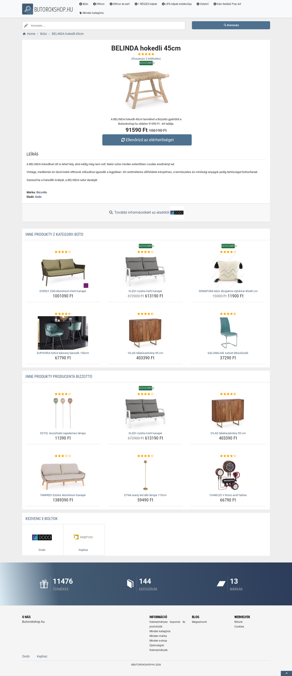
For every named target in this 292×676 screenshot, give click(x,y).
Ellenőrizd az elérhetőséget (147, 140)
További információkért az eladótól (145, 212)
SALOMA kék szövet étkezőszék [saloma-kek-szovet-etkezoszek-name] (228, 353)
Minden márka (158, 636)
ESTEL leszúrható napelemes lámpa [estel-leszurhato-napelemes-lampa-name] (63, 433)
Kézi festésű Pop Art (228, 4)
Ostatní (203, 4)
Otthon (99, 4)
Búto (84, 4)
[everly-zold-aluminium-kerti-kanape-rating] (63, 252)
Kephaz (42, 656)
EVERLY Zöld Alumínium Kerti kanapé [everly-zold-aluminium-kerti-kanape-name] (63, 291)
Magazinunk (199, 621)
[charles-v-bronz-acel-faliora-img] (228, 475)
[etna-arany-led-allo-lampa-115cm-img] (145, 475)
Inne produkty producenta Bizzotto (58, 376)
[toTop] (286, 673)
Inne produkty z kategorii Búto (54, 234)
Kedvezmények (158, 650)
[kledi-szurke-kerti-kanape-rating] (145, 252)
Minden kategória (92, 13)
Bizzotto (41, 192)
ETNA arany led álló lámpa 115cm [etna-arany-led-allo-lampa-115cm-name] (145, 495)
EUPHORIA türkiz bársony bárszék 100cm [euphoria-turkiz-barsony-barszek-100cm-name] (63, 353)
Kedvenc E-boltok (41, 518)
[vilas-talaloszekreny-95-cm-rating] (145, 314)
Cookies (239, 626)
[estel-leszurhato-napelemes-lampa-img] (63, 413)
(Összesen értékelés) (146, 58)
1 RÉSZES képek (146, 4)
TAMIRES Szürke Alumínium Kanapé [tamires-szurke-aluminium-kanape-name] (63, 495)
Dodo (38, 196)
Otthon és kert (120, 4)
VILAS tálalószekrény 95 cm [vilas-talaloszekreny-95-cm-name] (145, 353)
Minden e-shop (158, 640)
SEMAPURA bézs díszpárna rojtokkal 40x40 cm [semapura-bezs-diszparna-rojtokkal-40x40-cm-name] (228, 291)
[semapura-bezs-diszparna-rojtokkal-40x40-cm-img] (228, 271)
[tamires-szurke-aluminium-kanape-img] (63, 475)
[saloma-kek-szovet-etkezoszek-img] (228, 333)
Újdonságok (156, 645)
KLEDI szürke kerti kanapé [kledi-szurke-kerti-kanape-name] (145, 291)
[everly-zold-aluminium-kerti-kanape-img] (63, 271)
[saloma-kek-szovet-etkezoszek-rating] (228, 314)
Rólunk (238, 621)
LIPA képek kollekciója (177, 4)
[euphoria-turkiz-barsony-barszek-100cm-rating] (63, 314)
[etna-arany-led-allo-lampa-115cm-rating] (145, 456)
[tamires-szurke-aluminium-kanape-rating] (63, 456)
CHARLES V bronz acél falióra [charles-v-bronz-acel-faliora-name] (228, 495)
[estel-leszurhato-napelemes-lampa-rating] (63, 394)
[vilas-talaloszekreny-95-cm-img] (145, 333)
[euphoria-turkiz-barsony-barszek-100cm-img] (63, 333)
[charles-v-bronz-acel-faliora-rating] (228, 456)
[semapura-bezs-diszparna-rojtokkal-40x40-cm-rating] (228, 252)
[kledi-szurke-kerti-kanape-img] (145, 271)
